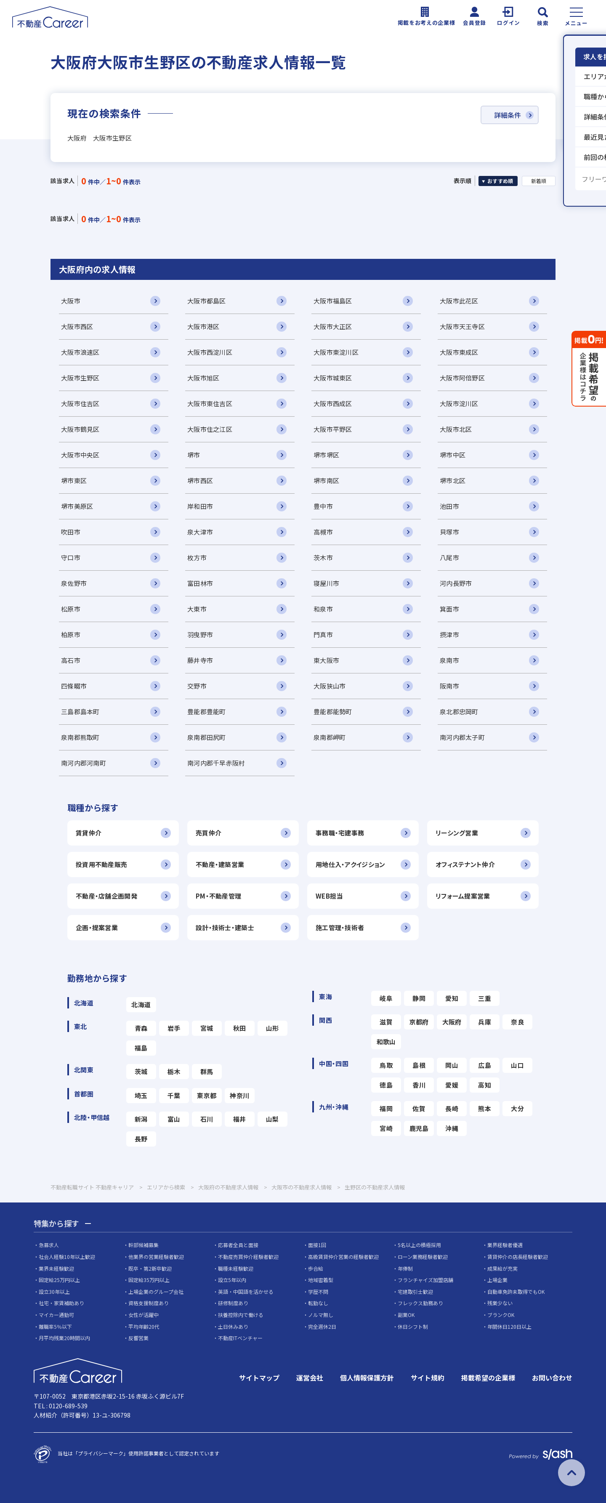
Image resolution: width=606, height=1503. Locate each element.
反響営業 (138, 1337)
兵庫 (484, 1021)
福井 (239, 1119)
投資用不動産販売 (101, 864)
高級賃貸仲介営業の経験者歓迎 (343, 1256)
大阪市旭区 (203, 377)
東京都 (206, 1095)
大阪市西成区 (333, 403)
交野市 (197, 685)
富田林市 (200, 583)
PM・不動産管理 (218, 895)
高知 (484, 1084)
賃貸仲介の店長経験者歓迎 (517, 1256)
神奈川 (239, 1095)
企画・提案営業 (97, 927)
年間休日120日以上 (509, 1326)
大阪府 (452, 1021)
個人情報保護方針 (367, 1377)
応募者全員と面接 (238, 1244)
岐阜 (386, 998)
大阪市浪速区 (80, 352)
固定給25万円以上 (59, 1279)
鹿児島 (419, 1128)
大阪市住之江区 (209, 429)
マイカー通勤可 (56, 1314)
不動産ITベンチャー (240, 1337)
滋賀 (386, 1021)
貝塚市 (449, 531)
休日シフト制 (413, 1326)
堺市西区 (200, 480)
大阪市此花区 (459, 300)
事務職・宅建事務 (340, 832)
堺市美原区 (77, 506)
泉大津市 (200, 531)
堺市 (193, 454)
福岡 (386, 1108)
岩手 (174, 1028)
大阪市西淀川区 (209, 352)
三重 (484, 998)
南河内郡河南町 (83, 762)
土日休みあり (233, 1326)
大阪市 (70, 300)
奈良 (517, 1021)
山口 (517, 1065)
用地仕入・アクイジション (350, 864)
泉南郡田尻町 (206, 737)
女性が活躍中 (143, 1314)
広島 (484, 1065)
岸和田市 (200, 506)
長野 (141, 1138)
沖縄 (451, 1128)
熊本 (484, 1108)
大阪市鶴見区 (80, 429)
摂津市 (449, 634)
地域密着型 (320, 1279)
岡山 (451, 1065)
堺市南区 (326, 480)
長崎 (451, 1108)
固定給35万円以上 (149, 1279)
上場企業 (497, 1279)
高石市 (70, 660)
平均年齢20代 (143, 1326)
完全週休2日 (322, 1326)
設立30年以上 (54, 1291)
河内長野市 (456, 583)
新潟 (141, 1119)
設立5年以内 (232, 1279)
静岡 (418, 998)
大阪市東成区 (459, 352)
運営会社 (309, 1377)
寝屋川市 (326, 583)
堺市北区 (452, 480)
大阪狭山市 (330, 685)
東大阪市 (326, 660)
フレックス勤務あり (420, 1302)
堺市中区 (452, 454)
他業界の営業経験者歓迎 (156, 1256)
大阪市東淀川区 (336, 352)
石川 (206, 1119)
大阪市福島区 (333, 300)
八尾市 (449, 557)
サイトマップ (259, 1377)
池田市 (449, 506)
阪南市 (449, 685)
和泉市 (323, 608)
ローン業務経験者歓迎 (423, 1256)
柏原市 (70, 634)
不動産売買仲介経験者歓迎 (248, 1256)
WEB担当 (329, 895)
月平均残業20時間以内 (64, 1337)
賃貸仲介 (88, 832)
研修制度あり (233, 1302)
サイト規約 (427, 1377)
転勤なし (318, 1302)
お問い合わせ (552, 1377)
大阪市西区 (77, 326)
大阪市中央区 (80, 454)
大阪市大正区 (333, 326)
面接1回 (317, 1244)
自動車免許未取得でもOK (516, 1291)
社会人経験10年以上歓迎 (67, 1256)
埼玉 (141, 1095)
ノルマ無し (320, 1314)
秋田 (239, 1028)
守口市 (70, 557)
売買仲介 (208, 832)
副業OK (406, 1314)
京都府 (419, 1021)
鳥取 (386, 1065)
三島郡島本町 (80, 711)
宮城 (206, 1028)
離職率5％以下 (55, 1326)
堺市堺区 (326, 454)
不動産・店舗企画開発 (106, 895)
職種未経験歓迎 (235, 1268)
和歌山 (386, 1041)
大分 (517, 1108)
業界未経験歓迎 (56, 1268)
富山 (174, 1119)
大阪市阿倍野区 (462, 377)
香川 (418, 1084)
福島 (141, 1047)
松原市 (70, 608)
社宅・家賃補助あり (61, 1302)
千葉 (174, 1095)
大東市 (197, 608)
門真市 (323, 634)
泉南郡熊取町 (80, 737)
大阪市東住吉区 (209, 403)
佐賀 (418, 1108)
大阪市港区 (203, 326)
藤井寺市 (200, 660)
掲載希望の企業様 (488, 1377)
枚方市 (197, 557)
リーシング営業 (457, 832)
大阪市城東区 (333, 377)
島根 (418, 1065)
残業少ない (500, 1302)
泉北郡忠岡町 (459, 711)
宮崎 (386, 1128)
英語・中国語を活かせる (246, 1291)
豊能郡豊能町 (206, 711)
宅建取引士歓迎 (415, 1291)
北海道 (141, 1004)
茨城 (141, 1071)
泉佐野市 (74, 583)
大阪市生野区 (80, 377)
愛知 (451, 998)
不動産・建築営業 (220, 864)
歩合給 (315, 1268)
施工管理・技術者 (340, 927)
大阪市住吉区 (80, 403)
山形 (272, 1028)
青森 (141, 1028)
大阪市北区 (456, 429)
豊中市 (323, 506)
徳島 (386, 1084)
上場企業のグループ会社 (155, 1291)
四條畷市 (74, 685)
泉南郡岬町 (330, 737)
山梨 (272, 1119)
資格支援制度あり (148, 1302)
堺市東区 (74, 480)
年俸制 (405, 1268)
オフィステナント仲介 (465, 864)
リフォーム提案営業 (463, 895)
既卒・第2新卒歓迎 (150, 1268)
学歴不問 (318, 1291)
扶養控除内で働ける (240, 1314)
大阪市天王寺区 (462, 326)
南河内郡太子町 (462, 737)
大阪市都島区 (206, 300)
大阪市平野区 (333, 429)
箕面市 (449, 608)
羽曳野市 (200, 634)
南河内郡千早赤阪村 (216, 762)
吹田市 (70, 531)
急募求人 (49, 1244)
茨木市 (323, 557)
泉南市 (449, 660)
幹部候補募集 (143, 1244)
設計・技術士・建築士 (225, 927)
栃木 (174, 1071)
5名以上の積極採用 (419, 1244)
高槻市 (323, 531)
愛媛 (451, 1084)
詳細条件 (507, 115)
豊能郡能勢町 (333, 711)
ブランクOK (500, 1314)
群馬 (206, 1071)
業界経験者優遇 (505, 1244)
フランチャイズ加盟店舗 (425, 1279)
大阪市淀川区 (459, 403)
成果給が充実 (502, 1268)
